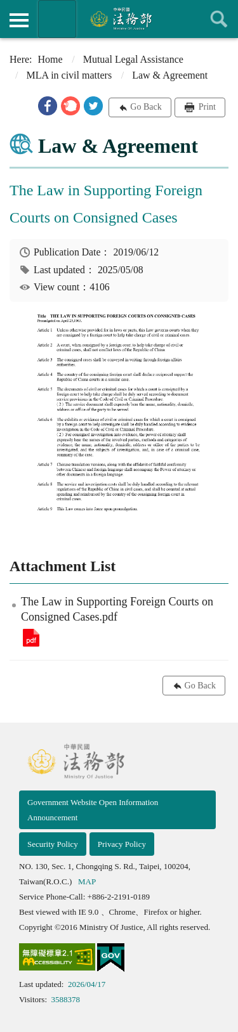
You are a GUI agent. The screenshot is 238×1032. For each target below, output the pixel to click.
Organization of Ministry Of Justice (57, 19)
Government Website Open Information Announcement (92, 809)
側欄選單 (19, 20)
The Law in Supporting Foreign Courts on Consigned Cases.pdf (31, 637)
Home (50, 59)
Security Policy (52, 844)
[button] (47, 105)
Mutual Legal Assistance (133, 59)
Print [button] (206, 107)
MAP (87, 881)
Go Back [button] (145, 107)
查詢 (219, 19)
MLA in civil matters (69, 75)
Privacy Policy (122, 844)
